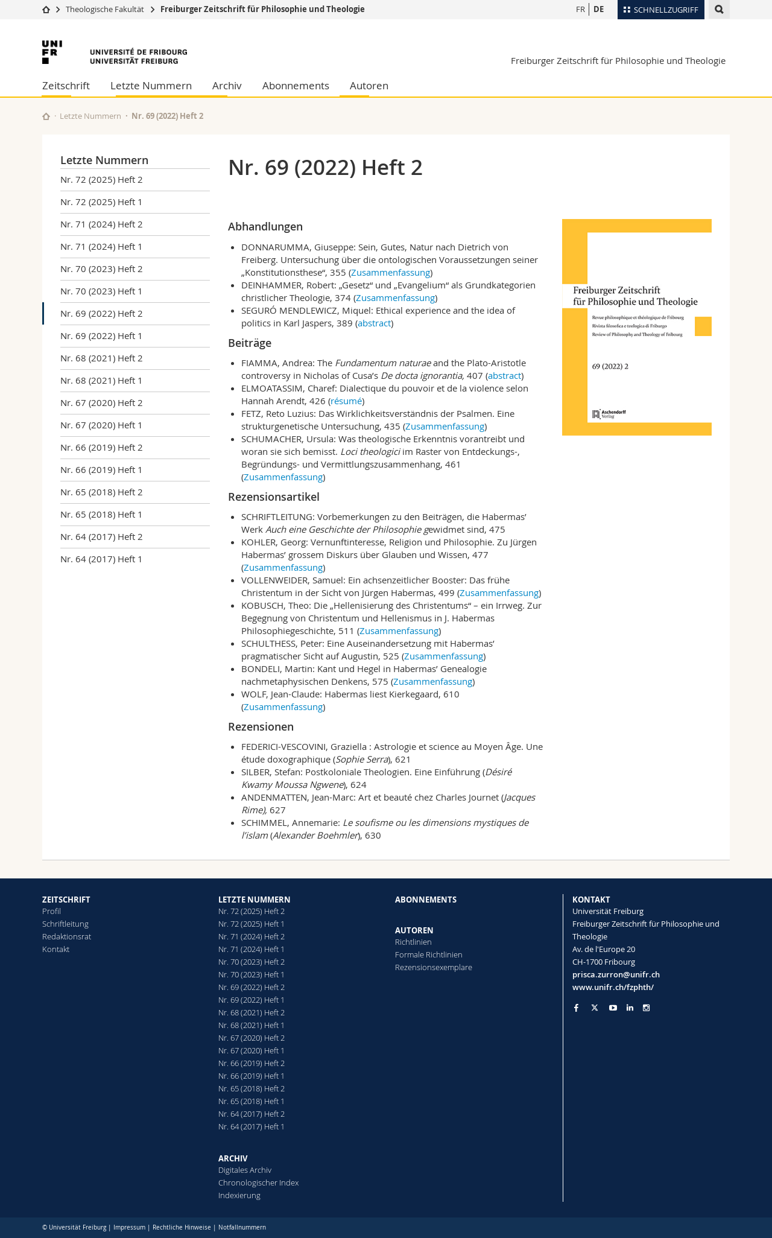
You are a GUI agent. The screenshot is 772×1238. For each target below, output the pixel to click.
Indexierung (239, 1195)
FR (580, 9)
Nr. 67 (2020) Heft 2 (101, 402)
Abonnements (295, 85)
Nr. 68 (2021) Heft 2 (101, 358)
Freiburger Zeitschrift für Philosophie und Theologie (262, 9)
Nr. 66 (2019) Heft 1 (101, 469)
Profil (51, 911)
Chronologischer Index (258, 1182)
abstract (374, 323)
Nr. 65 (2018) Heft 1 (101, 514)
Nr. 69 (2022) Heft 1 (101, 335)
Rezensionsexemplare (433, 967)
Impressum (129, 1227)
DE (598, 9)
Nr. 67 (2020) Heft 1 (101, 425)
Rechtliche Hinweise (182, 1227)
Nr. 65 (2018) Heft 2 (101, 492)
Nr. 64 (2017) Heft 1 (101, 559)
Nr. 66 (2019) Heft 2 (101, 447)
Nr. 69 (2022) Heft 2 (101, 313)
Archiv (227, 85)
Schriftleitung (65, 923)
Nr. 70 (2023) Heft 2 (101, 268)
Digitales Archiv (244, 1169)
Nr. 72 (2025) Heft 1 (101, 201)
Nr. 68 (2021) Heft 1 (101, 380)
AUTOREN (414, 930)
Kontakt (55, 949)
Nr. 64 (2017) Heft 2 (101, 536)
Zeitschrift (66, 85)
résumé (346, 401)
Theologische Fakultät (105, 9)
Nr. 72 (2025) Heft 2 (101, 179)
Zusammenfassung (390, 272)
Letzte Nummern (151, 85)
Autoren (369, 85)
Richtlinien (413, 941)
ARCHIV (232, 1158)
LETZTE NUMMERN (254, 899)
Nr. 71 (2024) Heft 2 (101, 224)
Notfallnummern (242, 1227)
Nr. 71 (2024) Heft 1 (101, 246)
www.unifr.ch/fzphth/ (613, 987)
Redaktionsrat (66, 936)
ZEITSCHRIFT (66, 899)
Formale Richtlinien (429, 954)
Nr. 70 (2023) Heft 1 (101, 291)
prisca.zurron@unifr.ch (616, 974)
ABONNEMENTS (426, 899)
